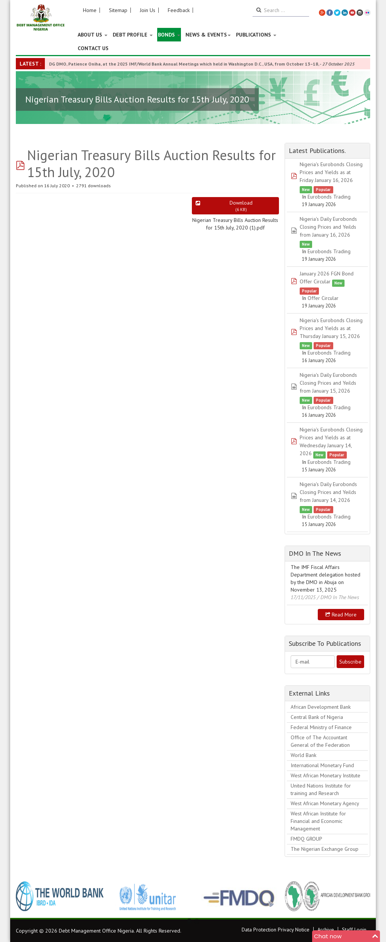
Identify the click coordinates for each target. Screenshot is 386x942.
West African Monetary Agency (325, 803)
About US (92, 34)
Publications (256, 34)
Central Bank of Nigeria (317, 717)
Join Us (147, 10)
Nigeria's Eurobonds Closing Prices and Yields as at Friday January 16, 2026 (331, 172)
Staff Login (354, 929)
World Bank (303, 755)
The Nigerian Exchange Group (324, 849)
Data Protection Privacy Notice (275, 929)
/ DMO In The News (338, 597)
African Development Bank (321, 706)
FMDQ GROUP (306, 838)
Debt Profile (133, 34)
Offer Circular (323, 298)
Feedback (179, 10)
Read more (341, 614)
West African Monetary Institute (325, 775)
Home (89, 10)
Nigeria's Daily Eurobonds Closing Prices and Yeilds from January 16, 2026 (328, 227)
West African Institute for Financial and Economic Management (318, 821)
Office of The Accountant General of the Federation (320, 741)
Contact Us (93, 48)
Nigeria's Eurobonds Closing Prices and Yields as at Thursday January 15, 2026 (331, 328)
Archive (325, 929)
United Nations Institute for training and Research (321, 789)
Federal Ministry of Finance (321, 727)
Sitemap (118, 10)
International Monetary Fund (322, 765)
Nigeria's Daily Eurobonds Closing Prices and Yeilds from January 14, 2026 (328, 492)
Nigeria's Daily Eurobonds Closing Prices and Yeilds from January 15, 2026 (328, 383)
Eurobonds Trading (329, 196)
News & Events (208, 34)
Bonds (169, 34)
